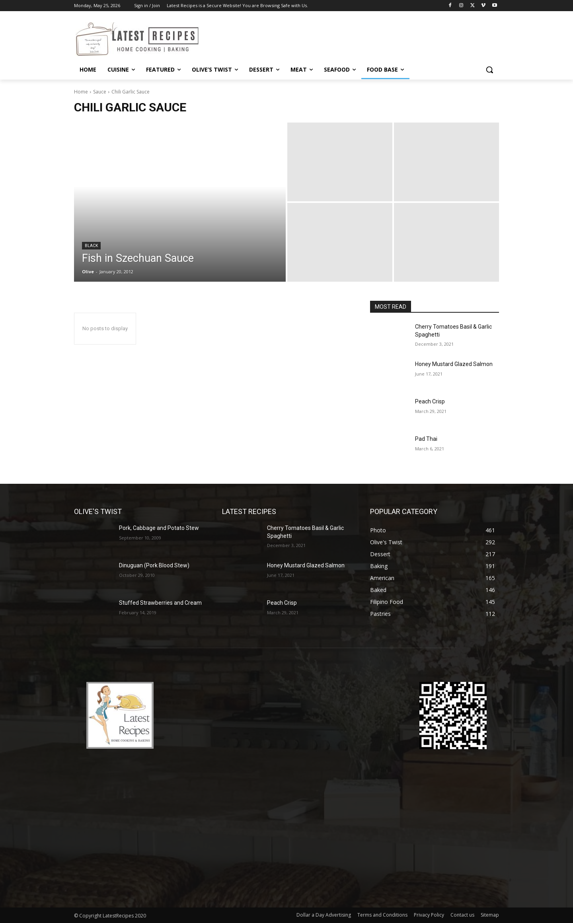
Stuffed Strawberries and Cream (160, 603)
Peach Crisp (430, 401)
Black (91, 245)
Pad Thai (426, 439)
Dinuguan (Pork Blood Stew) (154, 565)
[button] (489, 69)
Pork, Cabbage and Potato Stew (159, 528)
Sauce (99, 91)
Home (81, 91)
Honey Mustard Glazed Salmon (454, 364)
